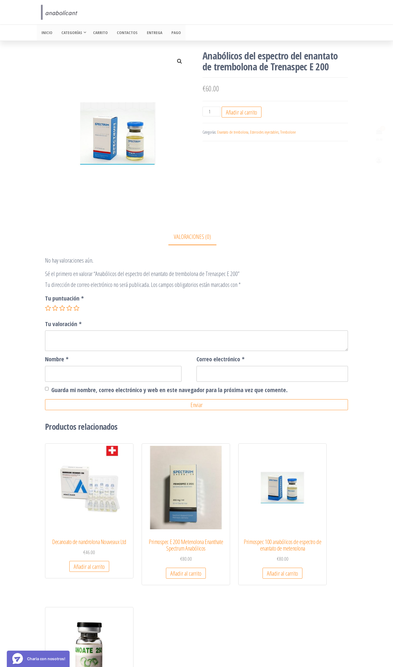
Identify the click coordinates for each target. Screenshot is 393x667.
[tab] (196, 237)
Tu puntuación (64, 299)
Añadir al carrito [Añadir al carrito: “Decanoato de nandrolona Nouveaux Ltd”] (78, 552)
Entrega (151, 33)
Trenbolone (288, 132)
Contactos (125, 33)
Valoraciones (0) (192, 237)
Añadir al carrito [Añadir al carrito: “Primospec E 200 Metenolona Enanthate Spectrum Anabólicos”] (156, 552)
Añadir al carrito (241, 113)
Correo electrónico (220, 359)
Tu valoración (63, 324)
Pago (172, 33)
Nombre (57, 359)
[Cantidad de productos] (211, 112)
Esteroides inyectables (264, 132)
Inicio (46, 33)
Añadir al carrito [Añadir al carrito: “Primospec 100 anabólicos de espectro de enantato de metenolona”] (235, 559)
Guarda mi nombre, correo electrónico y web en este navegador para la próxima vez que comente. (169, 390)
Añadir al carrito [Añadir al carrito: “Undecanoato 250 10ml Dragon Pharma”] (313, 552)
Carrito (99, 33)
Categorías (70, 33)
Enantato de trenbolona (232, 132)
